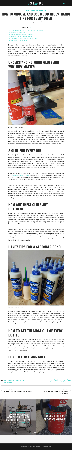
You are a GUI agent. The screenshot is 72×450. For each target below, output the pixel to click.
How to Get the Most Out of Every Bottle (24, 38)
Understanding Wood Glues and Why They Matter (27, 30)
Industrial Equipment (36, 11)
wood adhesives (9, 381)
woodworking (8, 383)
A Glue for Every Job (18, 32)
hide (29, 27)
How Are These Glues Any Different (23, 34)
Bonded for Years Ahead (19, 40)
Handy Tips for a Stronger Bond (21, 36)
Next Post (53, 392)
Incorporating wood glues (21, 175)
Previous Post (18, 391)
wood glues (20, 381)
